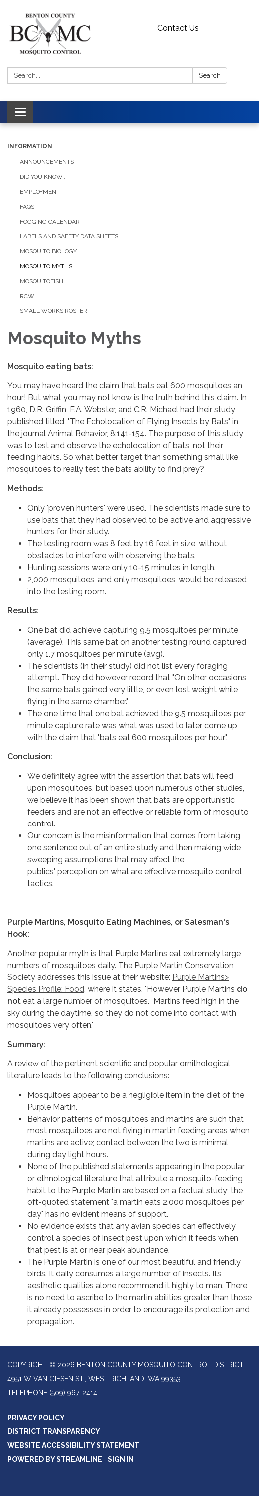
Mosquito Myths (46, 266)
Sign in (121, 1459)
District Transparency (53, 1431)
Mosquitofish (41, 281)
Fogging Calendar (50, 221)
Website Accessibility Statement (73, 1445)
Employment (40, 191)
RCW (27, 296)
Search (210, 75)
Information (29, 146)
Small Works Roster (53, 310)
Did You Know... (43, 176)
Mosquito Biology (48, 251)
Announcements (47, 161)
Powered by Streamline (54, 1459)
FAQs (27, 206)
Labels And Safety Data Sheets (69, 236)
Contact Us (178, 28)
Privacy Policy (36, 1417)
